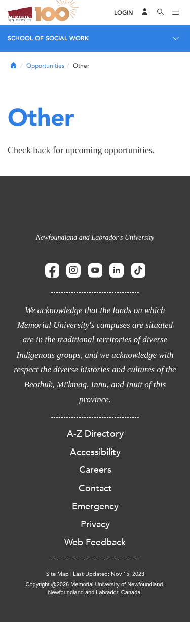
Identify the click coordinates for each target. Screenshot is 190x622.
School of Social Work (48, 38)
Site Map (57, 574)
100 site (58, 12)
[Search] (160, 13)
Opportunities (45, 66)
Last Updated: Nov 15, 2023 (108, 574)
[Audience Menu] (144, 13)
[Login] (123, 13)
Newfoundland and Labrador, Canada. (95, 592)
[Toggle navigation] (175, 12)
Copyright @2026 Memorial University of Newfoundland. (94, 584)
